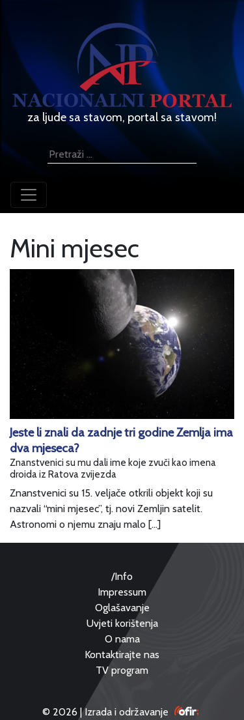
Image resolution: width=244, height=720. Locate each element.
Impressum (122, 592)
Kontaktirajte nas (122, 654)
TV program (122, 670)
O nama (122, 639)
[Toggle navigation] (28, 195)
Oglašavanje (122, 607)
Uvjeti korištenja (122, 623)
